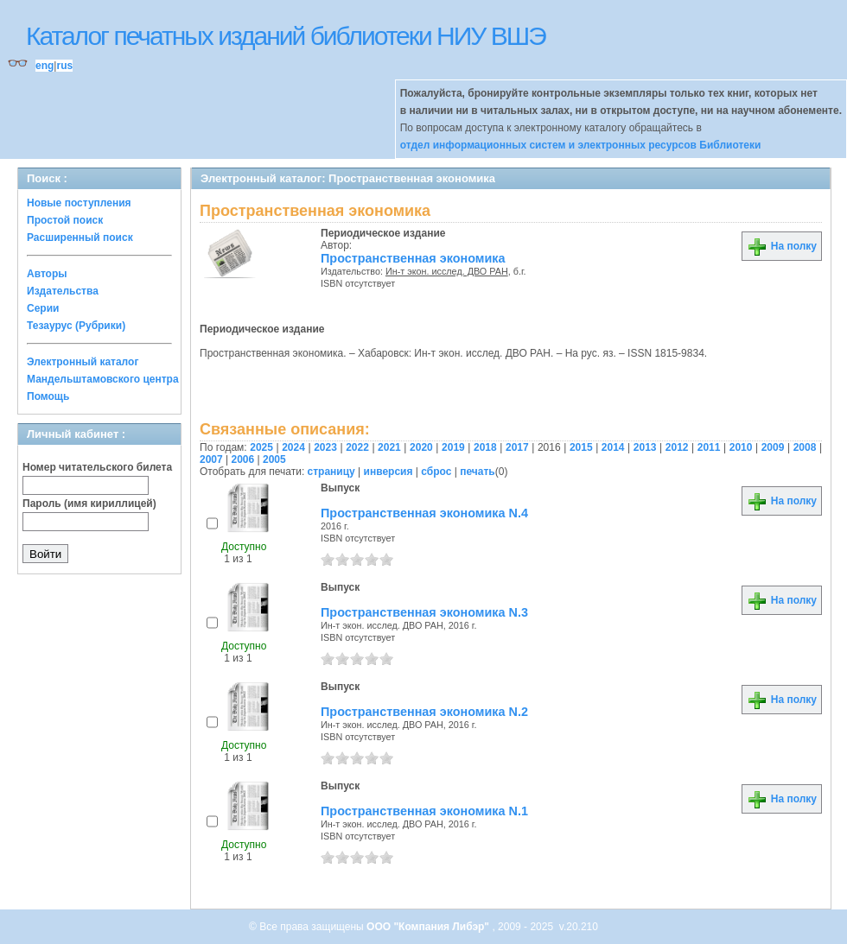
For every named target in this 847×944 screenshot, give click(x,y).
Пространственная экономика (413, 258)
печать (477, 472)
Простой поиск (65, 220)
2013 (645, 447)
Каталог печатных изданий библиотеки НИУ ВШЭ (285, 36)
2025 (261, 447)
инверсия (388, 472)
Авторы (47, 274)
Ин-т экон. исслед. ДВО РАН (446, 271)
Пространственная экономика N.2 (424, 712)
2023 (325, 447)
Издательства (63, 291)
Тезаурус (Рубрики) (76, 326)
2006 (243, 459)
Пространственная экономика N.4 (424, 513)
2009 (773, 447)
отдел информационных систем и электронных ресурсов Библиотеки (580, 145)
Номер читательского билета (97, 467)
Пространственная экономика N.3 (424, 612)
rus (64, 66)
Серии (43, 308)
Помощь (48, 396)
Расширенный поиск (80, 237)
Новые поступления (79, 203)
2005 (274, 459)
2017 (517, 447)
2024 (293, 447)
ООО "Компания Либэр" (429, 927)
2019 (453, 447)
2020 (421, 447)
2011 (709, 447)
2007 (211, 459)
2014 (613, 447)
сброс (436, 472)
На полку (782, 246)
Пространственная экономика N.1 (424, 811)
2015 (581, 447)
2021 (389, 447)
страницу (331, 472)
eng (44, 66)
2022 (357, 447)
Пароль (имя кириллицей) (89, 503)
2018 (485, 447)
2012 (677, 447)
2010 (741, 447)
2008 (805, 447)
